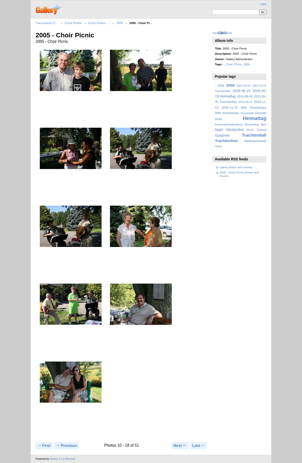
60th (218, 113)
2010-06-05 (245, 96)
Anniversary (230, 113)
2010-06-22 (245, 101)
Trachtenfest (226, 141)
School (261, 130)
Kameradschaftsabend (229, 124)
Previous (66, 445)
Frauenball (247, 113)
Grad (218, 119)
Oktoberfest (235, 130)
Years (218, 146)
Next (180, 445)
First (43, 445)
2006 (230, 85)
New (263, 124)
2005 (120, 22)
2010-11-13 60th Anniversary (244, 107)
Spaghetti (222, 135)
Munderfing (252, 124)
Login (263, 4)
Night (219, 130)
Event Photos (73, 22)
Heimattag (254, 118)
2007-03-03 (243, 85)
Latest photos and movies (235, 167)
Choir (229, 64)
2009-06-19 (241, 91)
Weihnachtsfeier (255, 141)
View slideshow (222, 32)
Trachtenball (254, 135)
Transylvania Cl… (47, 22)
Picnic (238, 64)
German (260, 113)
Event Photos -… (99, 22)
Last (198, 445)
